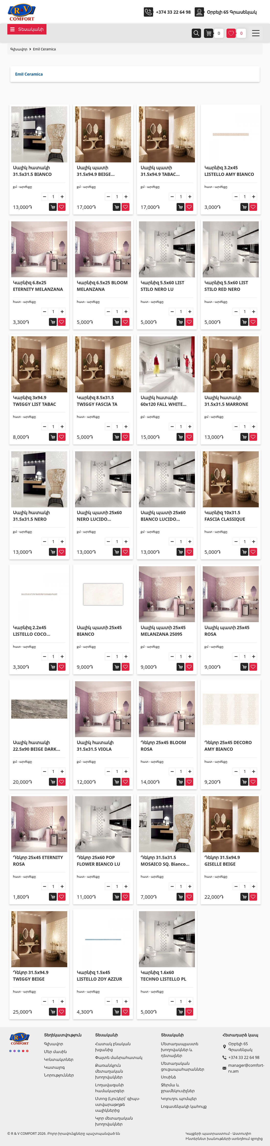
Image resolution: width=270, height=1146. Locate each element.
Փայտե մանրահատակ (118, 1057)
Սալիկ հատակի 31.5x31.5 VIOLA (95, 745)
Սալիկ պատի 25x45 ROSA (226, 630)
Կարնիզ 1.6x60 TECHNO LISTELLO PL (163, 975)
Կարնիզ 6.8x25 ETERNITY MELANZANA (38, 286)
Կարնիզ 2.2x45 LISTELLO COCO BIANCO (29, 630)
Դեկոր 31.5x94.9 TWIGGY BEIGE (30, 975)
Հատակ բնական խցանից (113, 1046)
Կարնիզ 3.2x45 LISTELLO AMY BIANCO (229, 171)
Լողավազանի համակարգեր (109, 1087)
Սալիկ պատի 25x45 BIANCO (99, 630)
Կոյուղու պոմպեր (179, 1098)
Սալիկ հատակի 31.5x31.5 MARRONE (226, 401)
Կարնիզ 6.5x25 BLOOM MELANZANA (102, 286)
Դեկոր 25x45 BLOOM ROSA (163, 745)
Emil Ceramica (44, 49)
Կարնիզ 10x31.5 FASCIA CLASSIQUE (224, 516)
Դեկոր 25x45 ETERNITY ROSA (38, 860)
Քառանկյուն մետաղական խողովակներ (109, 1071)
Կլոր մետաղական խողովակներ (114, 1121)
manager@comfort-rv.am (242, 1068)
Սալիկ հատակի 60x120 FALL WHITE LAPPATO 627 (162, 401)
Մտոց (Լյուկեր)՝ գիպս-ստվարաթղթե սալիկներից (117, 1104)
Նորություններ (59, 1075)
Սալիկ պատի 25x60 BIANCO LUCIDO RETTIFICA (163, 516)
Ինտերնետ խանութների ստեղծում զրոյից (224, 1138)
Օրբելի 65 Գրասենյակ (237, 1047)
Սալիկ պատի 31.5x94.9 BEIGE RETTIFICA (94, 171)
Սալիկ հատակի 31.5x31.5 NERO (31, 516)
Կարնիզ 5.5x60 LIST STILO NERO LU (162, 286)
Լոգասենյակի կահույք (184, 1106)
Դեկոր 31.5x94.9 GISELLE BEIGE (222, 860)
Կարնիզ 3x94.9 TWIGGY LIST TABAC (34, 401)
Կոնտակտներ (58, 1059)
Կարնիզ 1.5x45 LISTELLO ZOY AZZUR (99, 975)
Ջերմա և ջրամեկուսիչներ (178, 1087)
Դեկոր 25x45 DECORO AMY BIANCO (228, 745)
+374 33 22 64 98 (173, 12)
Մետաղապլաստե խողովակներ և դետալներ (179, 1049)
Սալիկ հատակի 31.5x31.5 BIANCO (32, 171)
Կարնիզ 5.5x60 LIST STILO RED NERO (226, 286)
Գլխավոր (18, 49)
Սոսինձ (168, 1077)
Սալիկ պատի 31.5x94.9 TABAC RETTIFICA (158, 171)
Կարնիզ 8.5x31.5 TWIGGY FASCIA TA (97, 401)
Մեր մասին (55, 1051)
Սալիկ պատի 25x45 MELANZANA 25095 (163, 630)
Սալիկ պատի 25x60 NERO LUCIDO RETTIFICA (99, 516)
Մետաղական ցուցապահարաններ (182, 1066)
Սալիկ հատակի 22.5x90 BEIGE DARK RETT (34, 745)
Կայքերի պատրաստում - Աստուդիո (218, 1133)
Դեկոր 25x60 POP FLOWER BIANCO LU (98, 860)
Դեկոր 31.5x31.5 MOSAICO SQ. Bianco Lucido (163, 860)
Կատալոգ (54, 1067)
